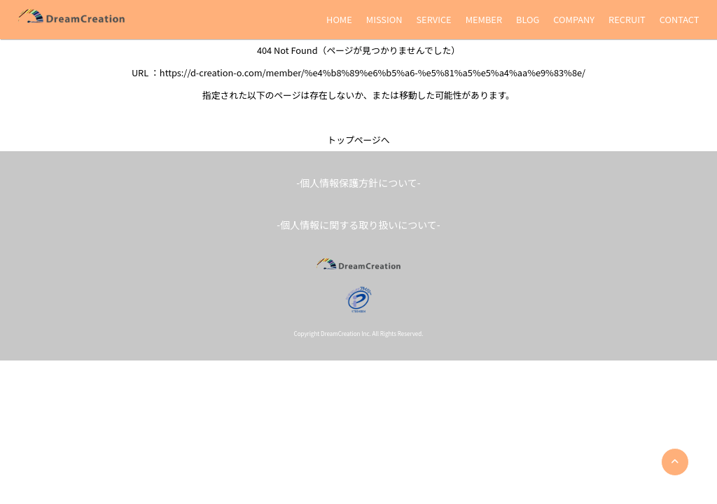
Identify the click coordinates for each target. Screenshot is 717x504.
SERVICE (433, 19)
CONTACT (679, 19)
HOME (339, 19)
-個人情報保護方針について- (358, 183)
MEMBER (484, 19)
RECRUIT (627, 19)
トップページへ (358, 139)
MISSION (384, 19)
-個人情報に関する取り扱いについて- (358, 225)
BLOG (527, 19)
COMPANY (573, 19)
